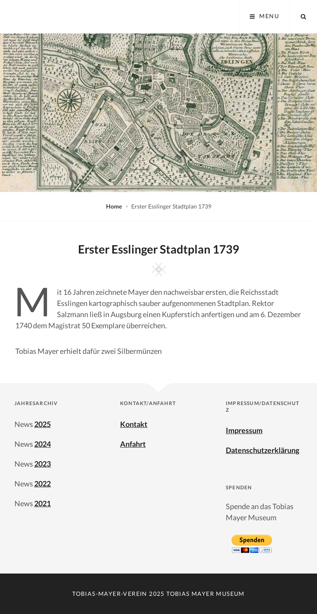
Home (114, 206)
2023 (42, 463)
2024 (42, 443)
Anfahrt (133, 443)
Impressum (244, 430)
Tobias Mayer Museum (205, 593)
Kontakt (133, 424)
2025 (42, 424)
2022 (42, 483)
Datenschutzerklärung (262, 450)
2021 (42, 503)
